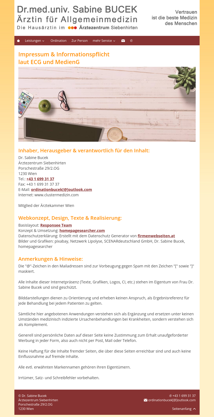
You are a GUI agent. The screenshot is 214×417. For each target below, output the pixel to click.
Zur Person (80, 40)
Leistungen (33, 40)
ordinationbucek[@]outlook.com (61, 189)
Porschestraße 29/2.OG (35, 404)
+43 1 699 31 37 (40, 179)
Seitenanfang (184, 409)
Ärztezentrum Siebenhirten (38, 400)
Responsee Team (56, 225)
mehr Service (102, 40)
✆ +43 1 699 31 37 (182, 396)
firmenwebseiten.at (156, 235)
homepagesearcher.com (82, 230)
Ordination (59, 40)
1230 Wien (26, 409)
